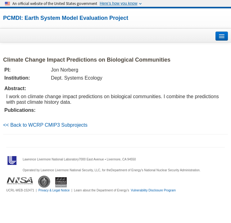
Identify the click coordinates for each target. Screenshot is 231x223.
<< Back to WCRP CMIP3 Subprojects (45, 125)
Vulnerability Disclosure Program (153, 190)
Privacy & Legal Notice (54, 190)
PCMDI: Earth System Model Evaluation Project (65, 18)
